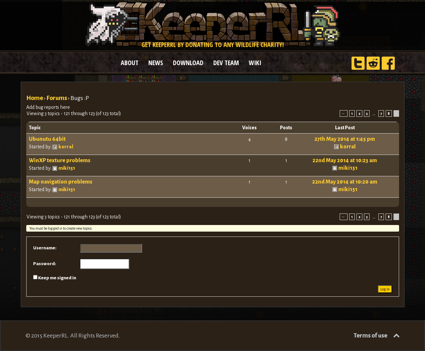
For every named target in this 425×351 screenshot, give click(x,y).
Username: (44, 247)
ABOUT (129, 62)
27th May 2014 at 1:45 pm (344, 139)
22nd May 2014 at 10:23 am (344, 160)
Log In (385, 289)
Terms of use (370, 335)
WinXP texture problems (59, 160)
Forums (57, 98)
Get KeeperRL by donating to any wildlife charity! (212, 44)
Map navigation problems (60, 182)
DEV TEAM (226, 62)
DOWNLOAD (188, 62)
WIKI (255, 62)
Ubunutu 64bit (47, 139)
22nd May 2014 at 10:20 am (344, 182)
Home (34, 98)
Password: (44, 263)
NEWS (155, 62)
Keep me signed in (57, 277)
